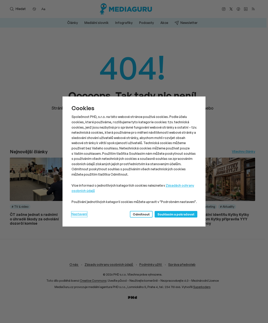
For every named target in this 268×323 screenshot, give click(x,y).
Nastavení (79, 214)
